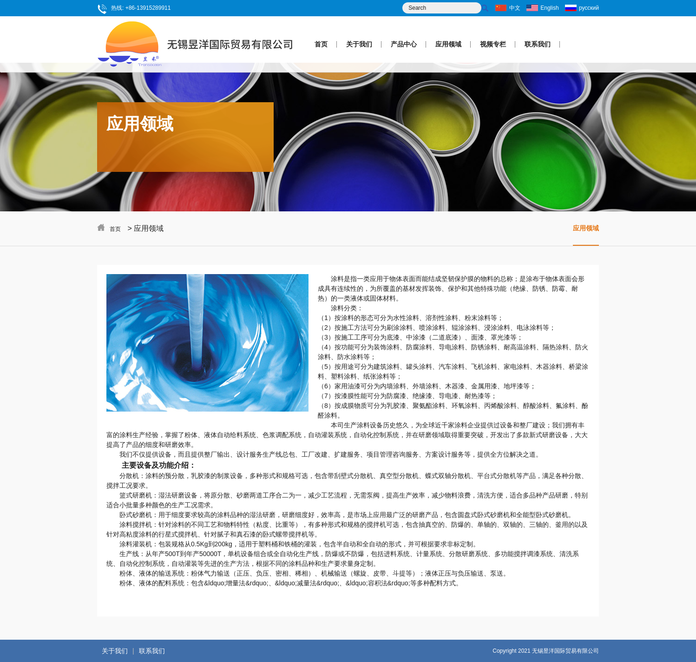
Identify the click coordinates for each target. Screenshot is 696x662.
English (549, 8)
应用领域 (448, 44)
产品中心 (404, 44)
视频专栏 (493, 44)
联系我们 (538, 44)
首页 (321, 44)
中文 (514, 8)
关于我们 (359, 44)
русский (589, 8)
